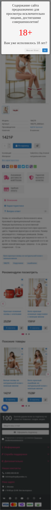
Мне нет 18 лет (32, 50)
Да (45, 50)
